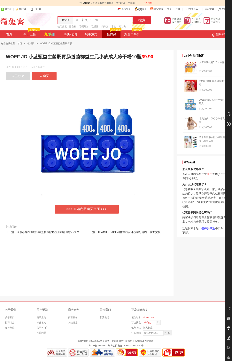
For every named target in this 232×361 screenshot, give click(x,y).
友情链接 (73, 322)
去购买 (44, 76)
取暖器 (94, 26)
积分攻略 (41, 322)
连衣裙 (72, 26)
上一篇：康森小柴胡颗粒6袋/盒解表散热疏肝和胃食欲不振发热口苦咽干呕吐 (52, 232)
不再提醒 (147, 3)
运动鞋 (122, 26)
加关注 (6, 9)
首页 (9, 34)
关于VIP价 (42, 327)
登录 (169, 9)
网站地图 (149, 341)
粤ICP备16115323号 (99, 345)
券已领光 (18, 76)
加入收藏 (147, 327)
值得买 (114, 33)
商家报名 (73, 317)
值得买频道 (208, 228)
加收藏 (22, 9)
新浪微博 (104, 317)
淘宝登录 (156, 9)
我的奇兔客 (192, 9)
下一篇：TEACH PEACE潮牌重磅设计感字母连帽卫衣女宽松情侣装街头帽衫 (133, 232)
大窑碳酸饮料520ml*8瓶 (211, 62)
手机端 (35, 9)
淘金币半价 (132, 33)
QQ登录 (140, 9)
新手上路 (41, 317)
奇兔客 (12, 22)
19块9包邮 (71, 34)
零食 (113, 26)
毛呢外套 (84, 26)
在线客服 (224, 9)
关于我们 (9, 317)
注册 (177, 9)
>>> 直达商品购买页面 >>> (86, 209)
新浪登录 (124, 9)
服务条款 (9, 327)
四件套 (104, 26)
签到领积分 (221, 34)
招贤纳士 (9, 322)
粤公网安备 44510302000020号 (127, 345)
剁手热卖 (91, 34)
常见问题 (41, 332)
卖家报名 (209, 9)
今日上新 (31, 33)
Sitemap (139, 341)
